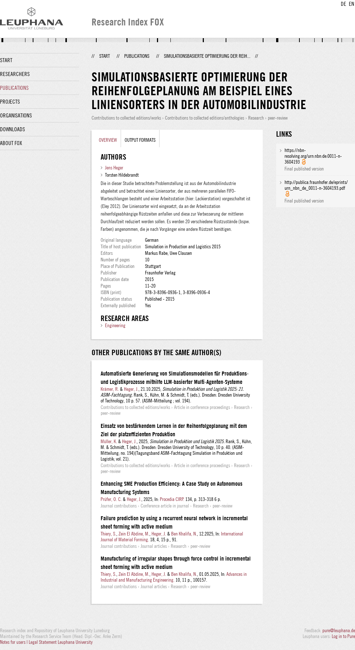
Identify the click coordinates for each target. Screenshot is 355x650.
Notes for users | (14, 642)
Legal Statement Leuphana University (61, 642)
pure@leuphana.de (338, 630)
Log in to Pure (343, 636)
